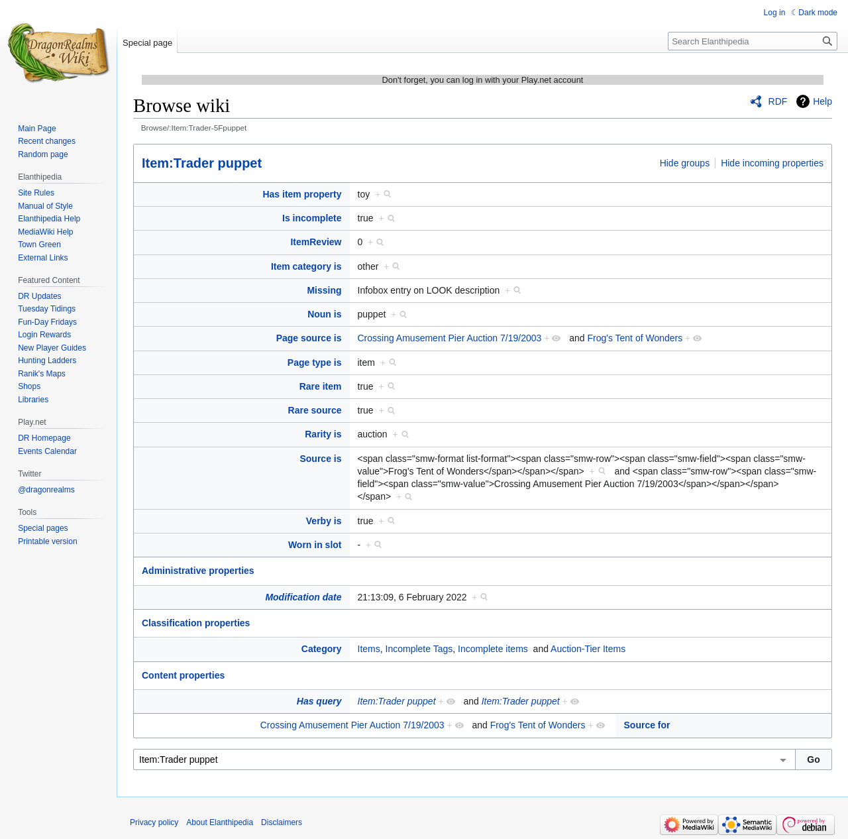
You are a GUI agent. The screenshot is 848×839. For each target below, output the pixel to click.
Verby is (324, 521)
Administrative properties (198, 570)
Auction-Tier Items (588, 648)
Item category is (306, 266)
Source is (320, 458)
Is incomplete (311, 218)
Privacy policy (154, 822)
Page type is (315, 362)
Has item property (301, 194)
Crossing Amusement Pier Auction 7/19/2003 (450, 338)
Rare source (315, 410)
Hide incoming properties (772, 163)
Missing (324, 290)
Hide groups (685, 163)
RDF (778, 101)
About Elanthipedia (219, 822)
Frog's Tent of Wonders (634, 338)
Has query (319, 701)
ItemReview (315, 242)
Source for (647, 725)
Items (369, 648)
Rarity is (323, 434)
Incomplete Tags (419, 648)
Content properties (183, 675)
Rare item (320, 386)
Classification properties (196, 623)
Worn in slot (315, 544)
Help (822, 101)
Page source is (309, 338)
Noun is (324, 314)
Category (321, 648)
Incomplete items (493, 648)
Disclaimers (281, 822)
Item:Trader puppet (202, 163)
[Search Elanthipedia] (752, 41)
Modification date (303, 597)
